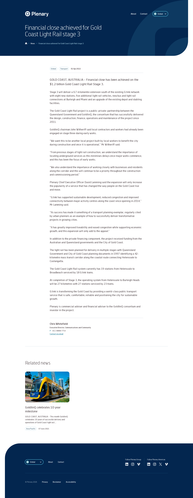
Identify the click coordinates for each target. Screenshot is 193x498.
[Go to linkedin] (126, 464)
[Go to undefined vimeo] (138, 464)
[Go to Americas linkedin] (148, 464)
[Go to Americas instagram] (154, 464)
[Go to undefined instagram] (132, 464)
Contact (143, 13)
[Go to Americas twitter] (160, 464)
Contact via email (56, 334)
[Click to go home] (26, 43)
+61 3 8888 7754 (59, 331)
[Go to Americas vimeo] (166, 464)
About (133, 13)
